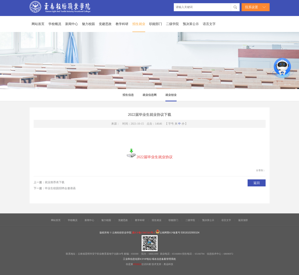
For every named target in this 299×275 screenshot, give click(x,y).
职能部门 (155, 24)
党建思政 (105, 24)
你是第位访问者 (139, 264)
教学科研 (122, 24)
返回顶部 (243, 220)
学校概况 (54, 24)
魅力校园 (88, 24)
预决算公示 (191, 24)
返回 (256, 183)
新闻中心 (71, 24)
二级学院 (172, 24)
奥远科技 (168, 264)
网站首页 (38, 24)
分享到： (261, 170)
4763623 (137, 264)
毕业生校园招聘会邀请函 (60, 188)
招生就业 (138, 24)
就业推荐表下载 (54, 182)
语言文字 (209, 24)
